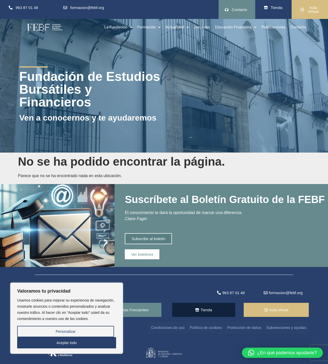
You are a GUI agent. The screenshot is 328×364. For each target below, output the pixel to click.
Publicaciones (274, 27)
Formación (148, 27)
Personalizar (66, 331)
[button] (118, 27)
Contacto (298, 27)
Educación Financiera (235, 27)
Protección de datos (244, 327)
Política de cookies (206, 327)
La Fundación (118, 27)
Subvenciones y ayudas (286, 327)
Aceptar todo (66, 343)
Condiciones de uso (167, 327)
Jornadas (202, 27)
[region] (66, 318)
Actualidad (177, 27)
